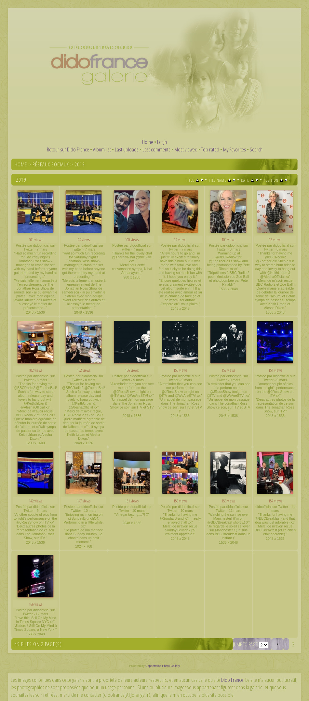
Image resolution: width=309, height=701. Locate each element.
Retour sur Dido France (68, 149)
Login (162, 142)
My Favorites (234, 149)
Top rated (210, 149)
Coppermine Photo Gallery (162, 666)
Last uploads (127, 149)
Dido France (232, 679)
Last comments (156, 149)
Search (256, 149)
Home (147, 142)
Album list (102, 149)
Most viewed (185, 149)
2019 (79, 164)
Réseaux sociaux (51, 164)
